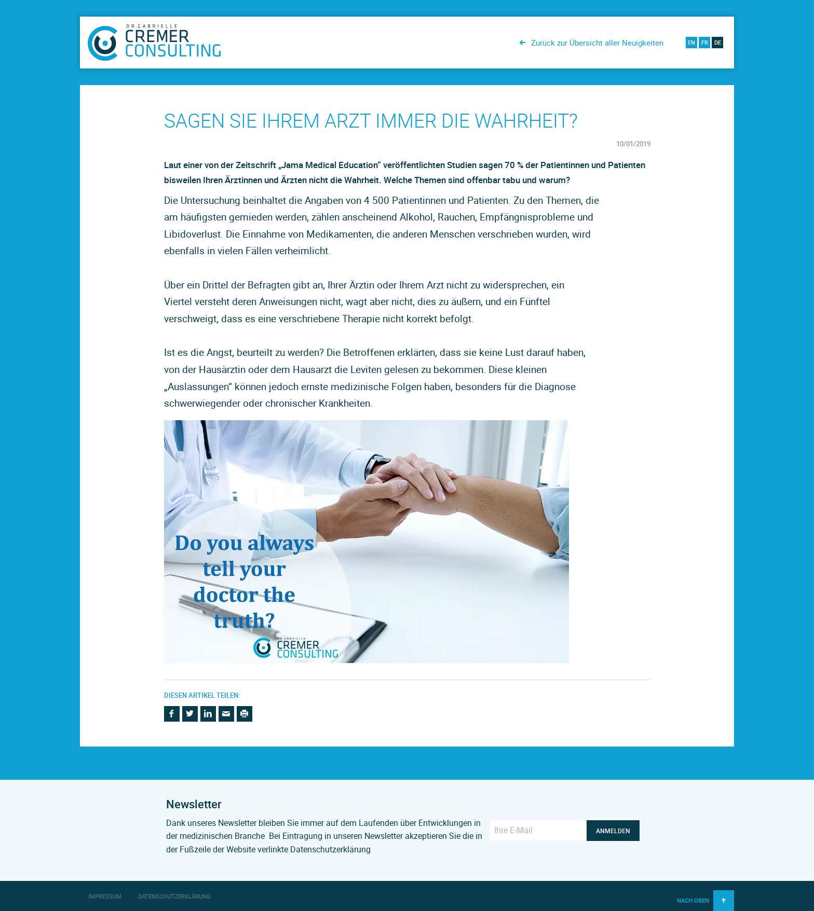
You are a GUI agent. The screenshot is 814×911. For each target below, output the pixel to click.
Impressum (104, 896)
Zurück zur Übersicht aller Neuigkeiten (597, 42)
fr (704, 42)
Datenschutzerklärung (174, 896)
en (691, 42)
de (717, 42)
